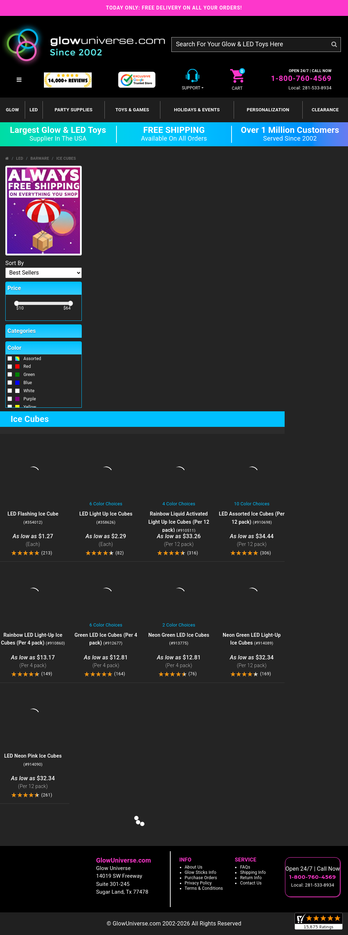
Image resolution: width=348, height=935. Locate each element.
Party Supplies (73, 109)
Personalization (268, 109)
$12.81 (105, 661)
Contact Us (251, 883)
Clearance (325, 109)
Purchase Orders (201, 877)
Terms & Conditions (204, 888)
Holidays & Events (196, 109)
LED (33, 109)
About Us (194, 867)
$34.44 (251, 540)
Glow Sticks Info (201, 872)
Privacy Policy (198, 883)
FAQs (245, 867)
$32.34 (251, 661)
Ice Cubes (66, 158)
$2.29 (105, 540)
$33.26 (178, 540)
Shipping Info (253, 872)
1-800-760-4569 (301, 78)
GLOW (12, 109)
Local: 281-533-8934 (310, 87)
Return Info (251, 877)
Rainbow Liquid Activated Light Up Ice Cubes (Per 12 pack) (178, 522)
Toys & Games (132, 109)
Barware (39, 158)
